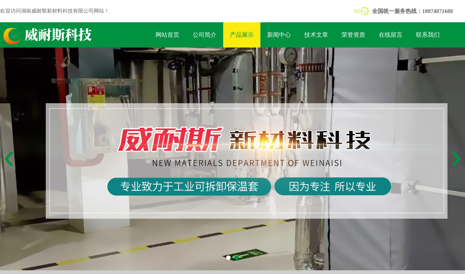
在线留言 (391, 35)
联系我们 (428, 35)
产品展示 (242, 35)
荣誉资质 (353, 35)
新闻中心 (279, 35)
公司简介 (205, 35)
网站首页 (167, 35)
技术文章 (316, 35)
